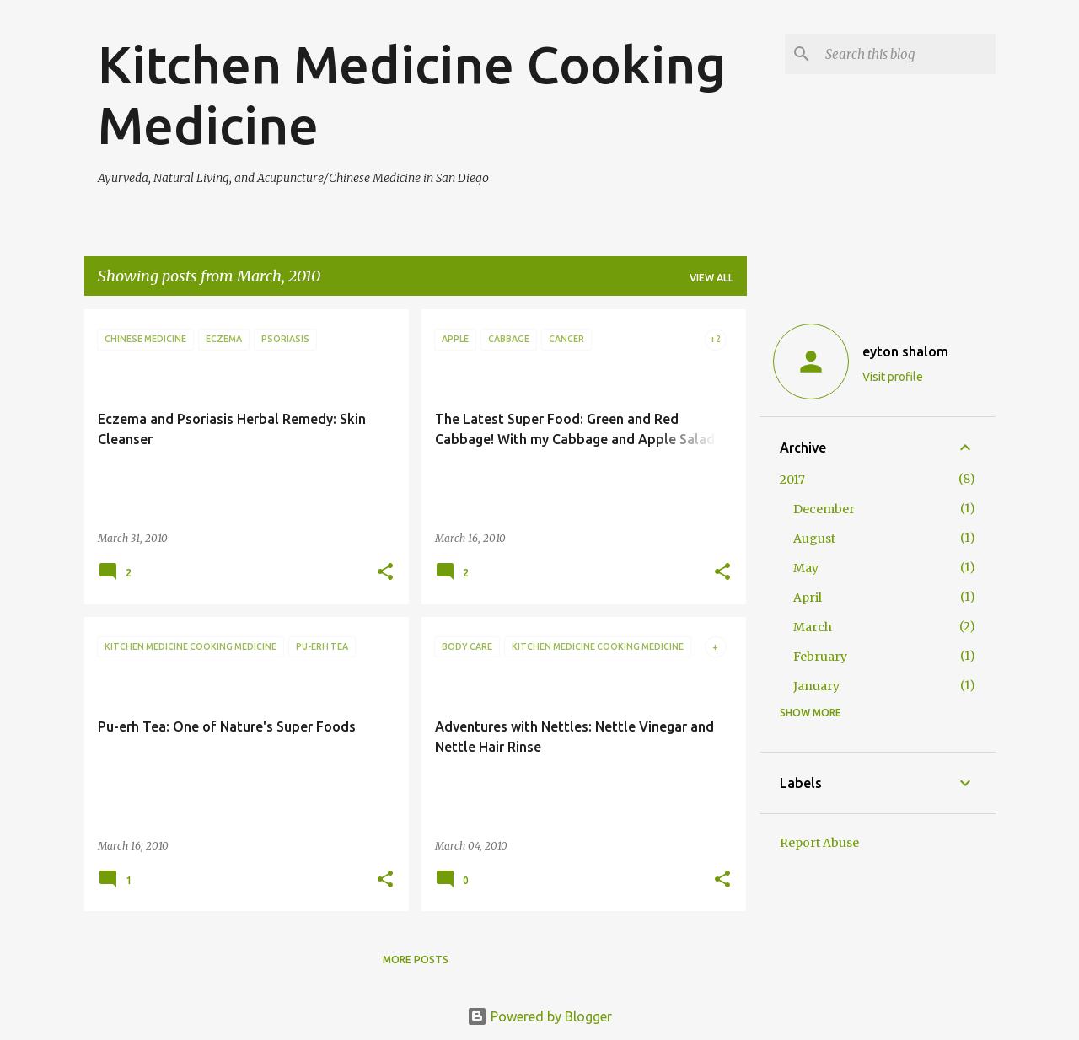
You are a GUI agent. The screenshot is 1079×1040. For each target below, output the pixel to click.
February (820, 656)
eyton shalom (905, 351)
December (824, 509)
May (806, 568)
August (814, 538)
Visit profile (892, 376)
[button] (385, 572)
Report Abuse (819, 842)
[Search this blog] (907, 54)
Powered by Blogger (539, 1016)
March (812, 627)
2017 (792, 479)
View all (711, 277)
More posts (415, 959)
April (807, 597)
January (816, 686)
